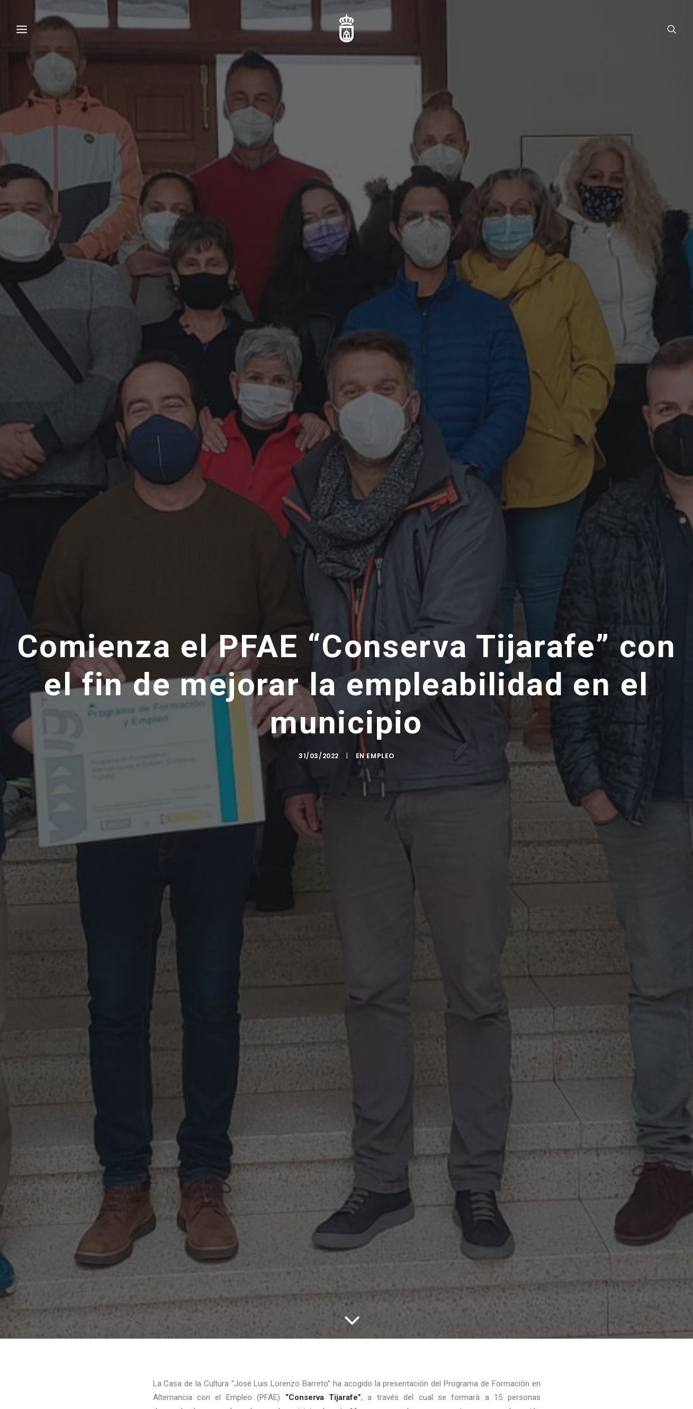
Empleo (380, 758)
